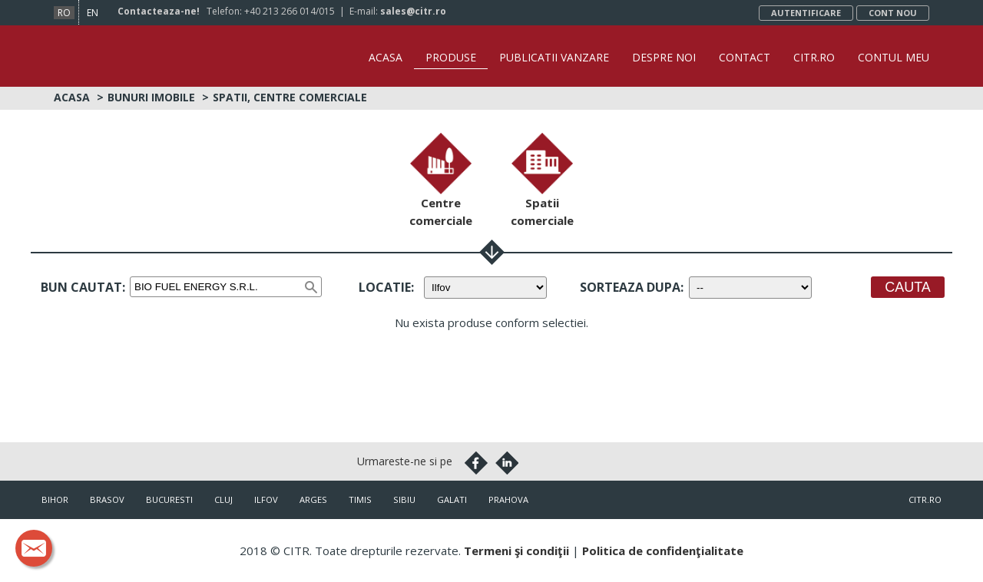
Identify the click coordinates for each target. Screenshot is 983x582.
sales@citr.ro (413, 11)
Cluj (223, 499)
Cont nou (893, 12)
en (92, 12)
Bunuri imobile (151, 97)
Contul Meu (893, 57)
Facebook (476, 463)
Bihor (54, 499)
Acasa (385, 57)
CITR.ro (814, 57)
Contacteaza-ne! (158, 11)
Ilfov (266, 499)
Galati (452, 499)
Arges (313, 499)
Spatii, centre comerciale (290, 97)
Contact (744, 57)
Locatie (385, 287)
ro (64, 12)
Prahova (508, 499)
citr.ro (925, 499)
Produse (450, 57)
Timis (360, 499)
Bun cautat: (83, 287)
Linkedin (506, 463)
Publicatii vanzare (554, 57)
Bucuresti (169, 499)
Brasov (107, 499)
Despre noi (664, 57)
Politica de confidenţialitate (662, 550)
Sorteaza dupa (630, 287)
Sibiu (404, 499)
